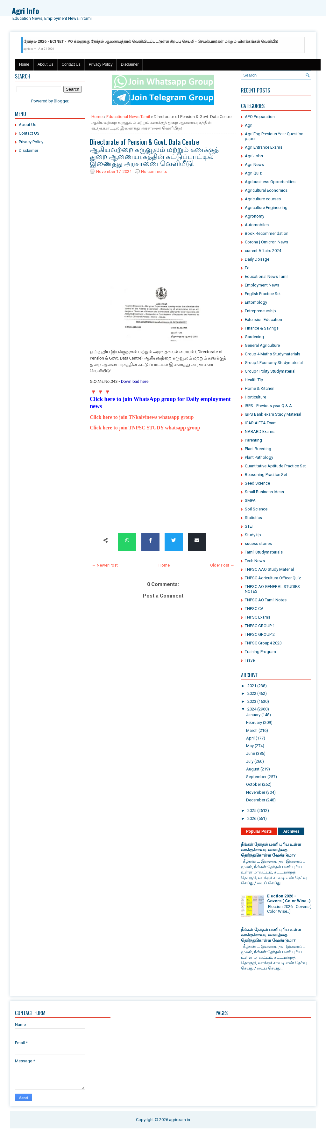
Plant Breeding (258, 448)
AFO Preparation (260, 116)
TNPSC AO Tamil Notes (266, 600)
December (255, 800)
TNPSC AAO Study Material (269, 569)
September (256, 776)
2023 (251, 701)
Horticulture (255, 397)
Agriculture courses (263, 199)
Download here (135, 381)
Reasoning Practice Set (266, 474)
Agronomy (254, 216)
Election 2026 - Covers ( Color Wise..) (289, 898)
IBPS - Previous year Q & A (268, 405)
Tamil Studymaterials (264, 552)
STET (249, 526)
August (252, 769)
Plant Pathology (259, 457)
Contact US (29, 133)
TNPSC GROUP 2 (260, 634)
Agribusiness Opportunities (270, 181)
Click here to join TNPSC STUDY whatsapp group (145, 427)
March (252, 730)
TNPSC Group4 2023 (263, 643)
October (253, 784)
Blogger (61, 101)
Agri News (254, 164)
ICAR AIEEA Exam (261, 422)
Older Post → (222, 565)
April (250, 738)
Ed (247, 267)
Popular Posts (259, 831)
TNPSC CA (254, 608)
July (249, 761)
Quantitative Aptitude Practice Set (275, 466)
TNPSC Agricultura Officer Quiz (273, 578)
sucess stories (258, 543)
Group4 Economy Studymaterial (274, 362)
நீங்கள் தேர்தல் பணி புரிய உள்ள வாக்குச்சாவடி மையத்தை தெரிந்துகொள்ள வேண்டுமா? (271, 850)
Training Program (260, 651)
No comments (154, 171)
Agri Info (25, 10)
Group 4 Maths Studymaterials (272, 354)
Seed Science (257, 483)
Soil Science (256, 509)
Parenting (253, 440)
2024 (251, 709)
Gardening (254, 336)
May (250, 745)
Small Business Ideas (264, 491)
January (253, 714)
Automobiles (257, 224)
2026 (251, 818)
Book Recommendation (266, 233)
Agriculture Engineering (266, 207)
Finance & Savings (262, 328)
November (255, 792)
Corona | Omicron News (266, 242)
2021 (251, 685)
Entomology (256, 302)
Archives (291, 831)
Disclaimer (129, 64)
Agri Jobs (254, 155)
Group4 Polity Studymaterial (270, 371)
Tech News (255, 560)
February (254, 722)
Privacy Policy (101, 64)
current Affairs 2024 (263, 250)
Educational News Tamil (128, 116)
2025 (251, 810)
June (250, 753)
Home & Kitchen (259, 388)
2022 (251, 693)
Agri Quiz (253, 173)
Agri (248, 125)
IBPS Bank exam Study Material (273, 414)
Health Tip (254, 379)
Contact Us (70, 64)
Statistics (253, 517)
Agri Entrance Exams (263, 147)
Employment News (262, 285)
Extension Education (263, 319)
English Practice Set (263, 293)
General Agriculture (262, 345)
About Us (45, 64)
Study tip (253, 534)
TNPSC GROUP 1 (260, 625)
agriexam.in (179, 1119)
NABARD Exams (259, 431)
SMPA (250, 500)
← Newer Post (105, 565)
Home (24, 64)
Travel (250, 660)
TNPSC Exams (257, 617)
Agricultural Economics (266, 190)
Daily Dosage (257, 259)
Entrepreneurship (260, 311)
